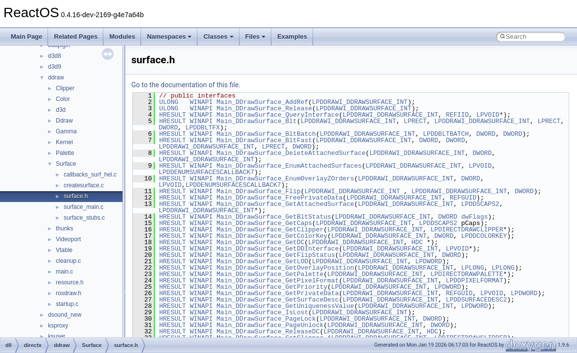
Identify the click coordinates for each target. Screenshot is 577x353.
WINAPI (201, 102)
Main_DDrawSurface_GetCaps (264, 223)
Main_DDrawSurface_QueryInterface (277, 114)
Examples (292, 36)
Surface (66, 163)
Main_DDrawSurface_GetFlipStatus (275, 255)
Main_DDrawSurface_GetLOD (262, 261)
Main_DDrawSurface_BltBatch (266, 133)
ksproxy (58, 325)
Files (255, 36)
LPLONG (472, 267)
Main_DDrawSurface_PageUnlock (269, 325)
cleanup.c (68, 260)
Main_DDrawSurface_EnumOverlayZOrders (285, 178)
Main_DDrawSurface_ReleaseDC (268, 331)
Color (63, 99)
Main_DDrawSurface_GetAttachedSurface (285, 204)
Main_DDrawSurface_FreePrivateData (279, 197)
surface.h (76, 196)
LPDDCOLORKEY (484, 235)
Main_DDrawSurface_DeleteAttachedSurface (290, 153)
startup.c (67, 304)
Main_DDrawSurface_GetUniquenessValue (285, 306)
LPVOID (488, 114)
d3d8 (54, 55)
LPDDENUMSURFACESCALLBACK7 (206, 172)
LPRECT (415, 121)
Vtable (64, 250)
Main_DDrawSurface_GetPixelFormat (277, 280)
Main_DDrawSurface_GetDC (260, 242)
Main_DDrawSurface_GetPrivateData (277, 293)
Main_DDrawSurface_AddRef (262, 102)
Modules (122, 36)
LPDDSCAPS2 (480, 204)
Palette (65, 153)
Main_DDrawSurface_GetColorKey (271, 235)
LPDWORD (428, 261)
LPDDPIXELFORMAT (474, 280)
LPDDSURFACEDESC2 (476, 299)
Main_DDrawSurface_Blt (256, 121)
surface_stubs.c (84, 217)
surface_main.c (83, 206)
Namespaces (169, 36)
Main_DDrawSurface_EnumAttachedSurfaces (288, 165)
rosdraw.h (68, 293)
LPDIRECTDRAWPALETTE (467, 274)
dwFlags (474, 216)
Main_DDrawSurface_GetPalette (269, 274)
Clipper (65, 88)
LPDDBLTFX (203, 127)
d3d (61, 109)
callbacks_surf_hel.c (90, 174)
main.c (64, 271)
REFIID (457, 114)
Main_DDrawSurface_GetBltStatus (273, 216)
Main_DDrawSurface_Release (264, 108)
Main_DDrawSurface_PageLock (266, 318)
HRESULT (172, 114)
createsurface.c (84, 185)
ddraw (56, 77)
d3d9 (54, 66)
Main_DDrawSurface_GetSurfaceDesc (277, 299)
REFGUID (463, 197)
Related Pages (75, 36)
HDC (417, 242)
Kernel (64, 142)
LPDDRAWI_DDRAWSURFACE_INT (360, 102)
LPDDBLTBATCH (446, 133)
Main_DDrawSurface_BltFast (264, 140)
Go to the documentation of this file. (185, 85)
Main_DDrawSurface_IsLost (262, 312)
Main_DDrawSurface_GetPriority (271, 286)
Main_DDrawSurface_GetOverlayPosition (285, 267)
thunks (64, 228)
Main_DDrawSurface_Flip (258, 191)
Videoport (68, 239)
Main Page (26, 36)
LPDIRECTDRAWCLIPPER (467, 229)
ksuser (56, 336)
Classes (218, 36)
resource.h (70, 282)
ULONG (168, 102)
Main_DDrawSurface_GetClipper (269, 229)
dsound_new (64, 314)
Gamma (66, 131)
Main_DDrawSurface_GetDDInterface (277, 248)
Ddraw (64, 120)
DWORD (168, 127)
